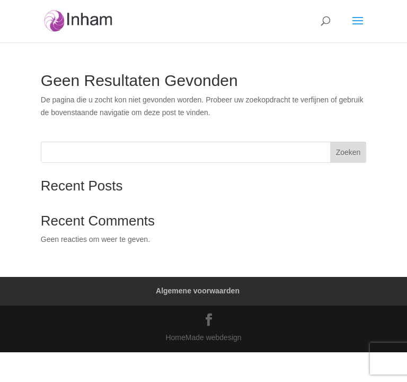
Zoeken (348, 152)
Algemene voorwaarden (198, 290)
